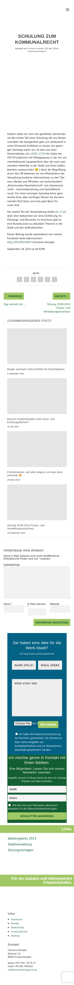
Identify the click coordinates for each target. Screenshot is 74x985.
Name (8, 604)
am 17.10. (60, 211)
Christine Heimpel (36, 48)
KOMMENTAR (12, 565)
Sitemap (15, 935)
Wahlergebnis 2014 (22, 838)
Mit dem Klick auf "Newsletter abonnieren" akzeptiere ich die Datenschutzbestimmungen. (33, 807)
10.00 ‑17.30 (37, 153)
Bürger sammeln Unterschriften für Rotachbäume (36, 369)
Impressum (16, 919)
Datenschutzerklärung (47, 734)
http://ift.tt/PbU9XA (18, 242)
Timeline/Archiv (19, 931)
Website (54, 604)
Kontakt (15, 923)
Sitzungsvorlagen (20, 850)
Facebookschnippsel (37, 51)
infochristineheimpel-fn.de (22, 969)
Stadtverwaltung (20, 844)
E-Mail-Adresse (37, 605)
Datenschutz (17, 927)
